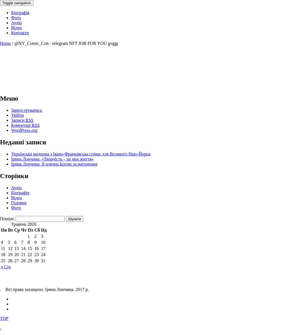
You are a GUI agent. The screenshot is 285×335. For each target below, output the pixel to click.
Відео (16, 197)
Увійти (17, 115)
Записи (22, 120)
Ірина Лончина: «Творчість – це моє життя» (52, 159)
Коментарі (25, 125)
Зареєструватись (26, 110)
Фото (16, 207)
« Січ (6, 266)
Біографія (20, 192)
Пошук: (7, 218)
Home (5, 43)
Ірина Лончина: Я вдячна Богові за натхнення (54, 164)
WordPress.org (24, 130)
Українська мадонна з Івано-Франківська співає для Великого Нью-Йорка (80, 154)
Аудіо (16, 187)
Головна (18, 202)
